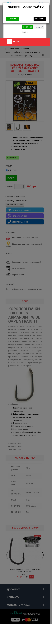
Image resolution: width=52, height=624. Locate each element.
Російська (40, 19)
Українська (12, 19)
